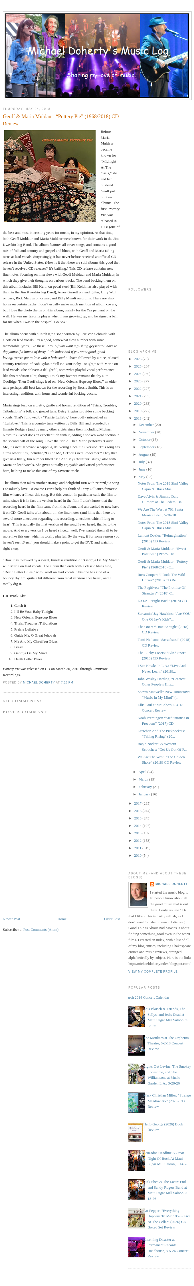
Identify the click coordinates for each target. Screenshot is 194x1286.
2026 (138, 359)
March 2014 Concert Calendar (146, 997)
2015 (138, 818)
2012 (138, 840)
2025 (138, 366)
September (147, 447)
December (147, 424)
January (145, 794)
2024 (138, 374)
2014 (138, 825)
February (146, 787)
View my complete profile (153, 971)
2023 (138, 381)
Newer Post (11, 919)
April (143, 772)
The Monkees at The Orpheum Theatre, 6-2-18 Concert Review (166, 1043)
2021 (138, 396)
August (144, 454)
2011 (138, 848)
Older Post (112, 919)
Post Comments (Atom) (41, 929)
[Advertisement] (45, 876)
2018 (138, 418)
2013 (138, 833)
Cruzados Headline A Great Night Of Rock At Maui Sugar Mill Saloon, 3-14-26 (165, 1158)
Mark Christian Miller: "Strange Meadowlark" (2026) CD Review (167, 1101)
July (142, 462)
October (145, 439)
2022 (138, 388)
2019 (138, 411)
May (142, 477)
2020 (138, 403)
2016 (138, 811)
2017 (138, 803)
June (142, 469)
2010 (138, 855)
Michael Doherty (171, 884)
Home (62, 919)
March (144, 779)
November (147, 432)
